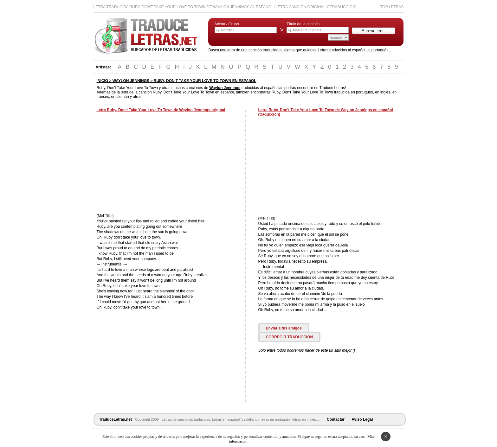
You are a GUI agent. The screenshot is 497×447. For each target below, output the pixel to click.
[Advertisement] (150, 163)
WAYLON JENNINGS (131, 81)
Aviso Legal (362, 419)
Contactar (336, 419)
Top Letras (391, 7)
